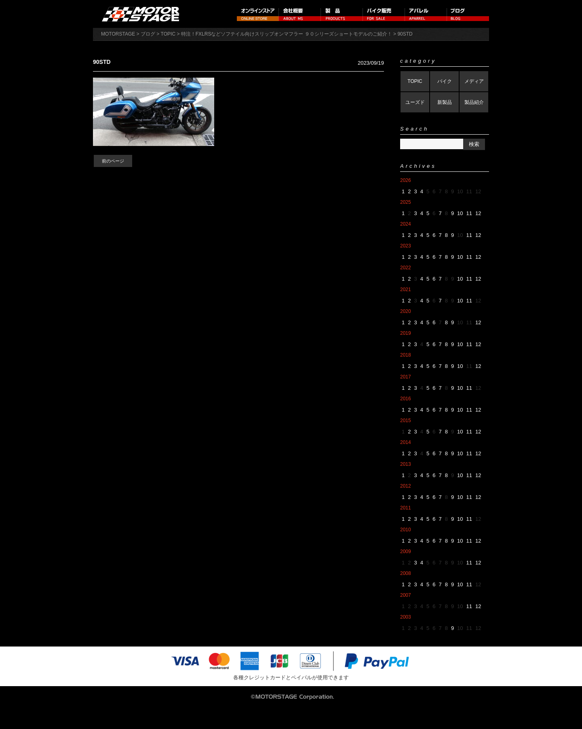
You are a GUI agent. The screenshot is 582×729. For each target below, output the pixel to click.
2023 (405, 246)
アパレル (426, 14)
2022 (405, 267)
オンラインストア (258, 14)
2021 (405, 289)
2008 (405, 573)
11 (469, 213)
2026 (405, 180)
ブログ (468, 14)
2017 (405, 377)
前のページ (113, 160)
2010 (405, 529)
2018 (405, 355)
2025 (405, 202)
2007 (405, 595)
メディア (474, 81)
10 (460, 213)
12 (478, 213)
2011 (405, 508)
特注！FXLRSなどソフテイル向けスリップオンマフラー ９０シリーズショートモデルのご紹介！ (286, 34)
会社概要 (300, 14)
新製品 (444, 102)
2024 (405, 224)
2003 (405, 617)
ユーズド (415, 102)
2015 (405, 420)
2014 (405, 442)
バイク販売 (384, 14)
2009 (405, 551)
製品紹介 (474, 102)
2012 (405, 486)
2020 (405, 311)
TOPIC (414, 81)
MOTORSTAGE (118, 34)
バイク (444, 81)
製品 (342, 14)
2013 (405, 464)
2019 (405, 333)
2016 (405, 398)
